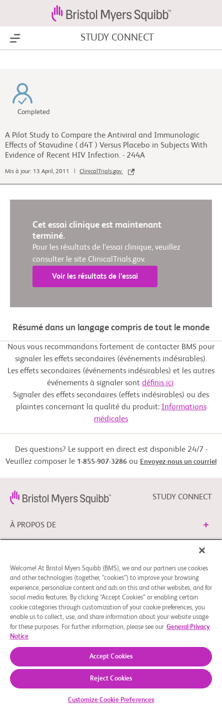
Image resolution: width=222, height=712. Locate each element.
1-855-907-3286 (102, 461)
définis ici (158, 383)
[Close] (202, 550)
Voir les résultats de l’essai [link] (95, 276)
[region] (111, 625)
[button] (206, 525)
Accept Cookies (111, 656)
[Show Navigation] (15, 39)
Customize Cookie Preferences (111, 700)
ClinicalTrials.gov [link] (107, 172)
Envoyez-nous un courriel (178, 461)
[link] (60, 497)
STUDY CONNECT (117, 38)
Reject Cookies (111, 678)
